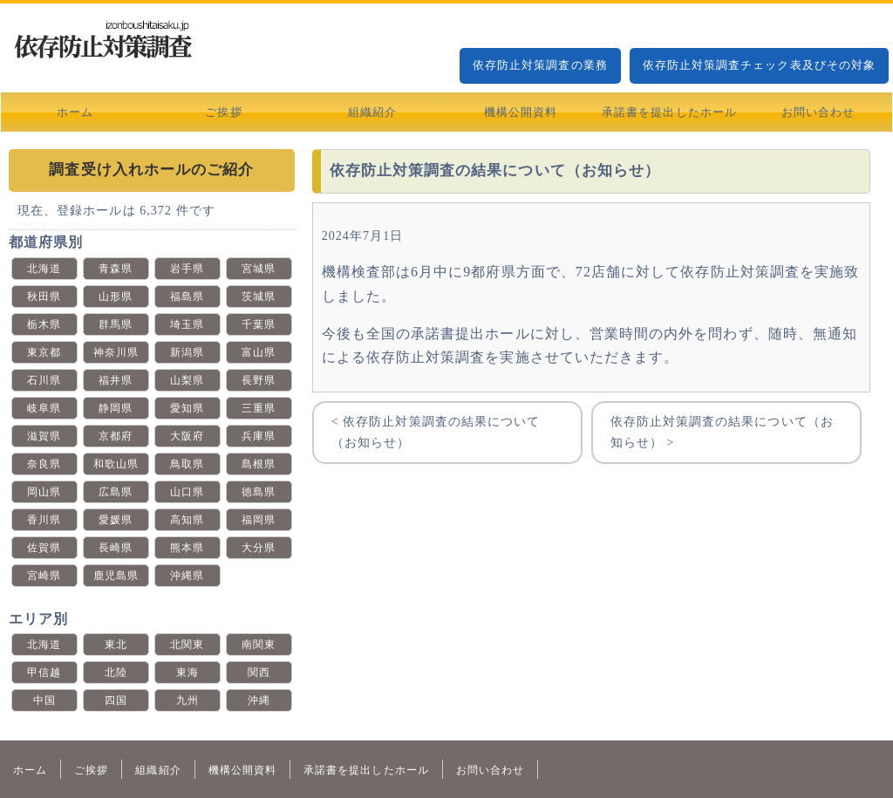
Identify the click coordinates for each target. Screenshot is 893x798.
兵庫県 (259, 436)
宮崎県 (44, 576)
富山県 (259, 352)
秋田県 (44, 296)
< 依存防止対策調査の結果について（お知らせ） (436, 432)
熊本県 (187, 548)
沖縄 (259, 700)
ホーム (75, 112)
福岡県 (259, 520)
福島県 (187, 296)
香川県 (44, 520)
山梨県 (187, 380)
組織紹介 (372, 112)
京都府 (116, 436)
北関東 (187, 644)
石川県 (44, 380)
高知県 (187, 520)
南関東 (259, 644)
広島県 (116, 492)
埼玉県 (187, 324)
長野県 (259, 380)
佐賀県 (44, 548)
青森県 (116, 269)
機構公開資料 (520, 112)
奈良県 (44, 464)
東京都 (44, 352)
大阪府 (187, 436)
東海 (187, 672)
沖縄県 (187, 576)
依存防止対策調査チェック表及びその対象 (759, 65)
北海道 (44, 269)
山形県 (116, 296)
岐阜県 (44, 408)
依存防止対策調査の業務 (540, 65)
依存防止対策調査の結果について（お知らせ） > (722, 432)
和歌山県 (116, 464)
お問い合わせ (818, 112)
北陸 (116, 672)
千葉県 (259, 324)
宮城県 (259, 269)
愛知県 (187, 408)
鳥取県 (187, 464)
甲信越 (44, 672)
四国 (116, 700)
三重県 (259, 408)
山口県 (187, 492)
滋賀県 (44, 436)
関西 (259, 672)
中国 (44, 700)
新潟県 (187, 352)
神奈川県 (116, 352)
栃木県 (44, 324)
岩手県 (187, 269)
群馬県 (116, 324)
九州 (187, 700)
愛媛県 (116, 520)
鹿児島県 (116, 576)
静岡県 (116, 408)
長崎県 (116, 548)
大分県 (259, 548)
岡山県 (44, 492)
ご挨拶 (223, 112)
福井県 (116, 380)
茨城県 (259, 296)
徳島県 (259, 492)
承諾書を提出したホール (669, 112)
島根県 (259, 464)
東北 (116, 644)
